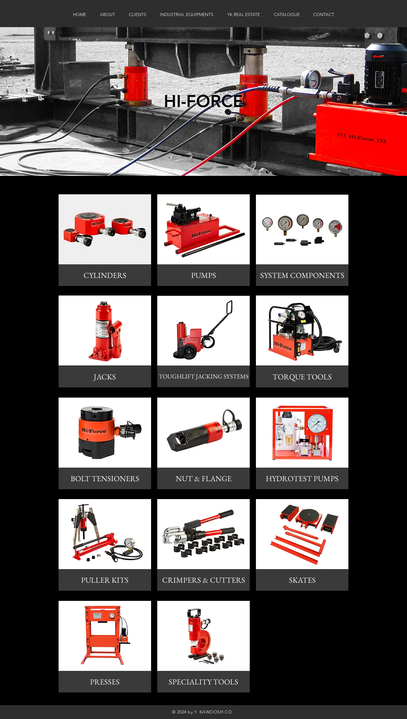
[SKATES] (302, 580)
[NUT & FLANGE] (203, 478)
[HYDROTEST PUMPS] (302, 478)
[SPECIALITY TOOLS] (203, 681)
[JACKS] (105, 376)
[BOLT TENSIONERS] (105, 478)
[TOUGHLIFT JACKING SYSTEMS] (203, 376)
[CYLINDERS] (105, 275)
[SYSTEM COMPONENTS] (302, 275)
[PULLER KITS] (105, 580)
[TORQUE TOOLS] (302, 376)
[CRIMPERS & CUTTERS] (203, 580)
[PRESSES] (105, 681)
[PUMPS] (203, 275)
